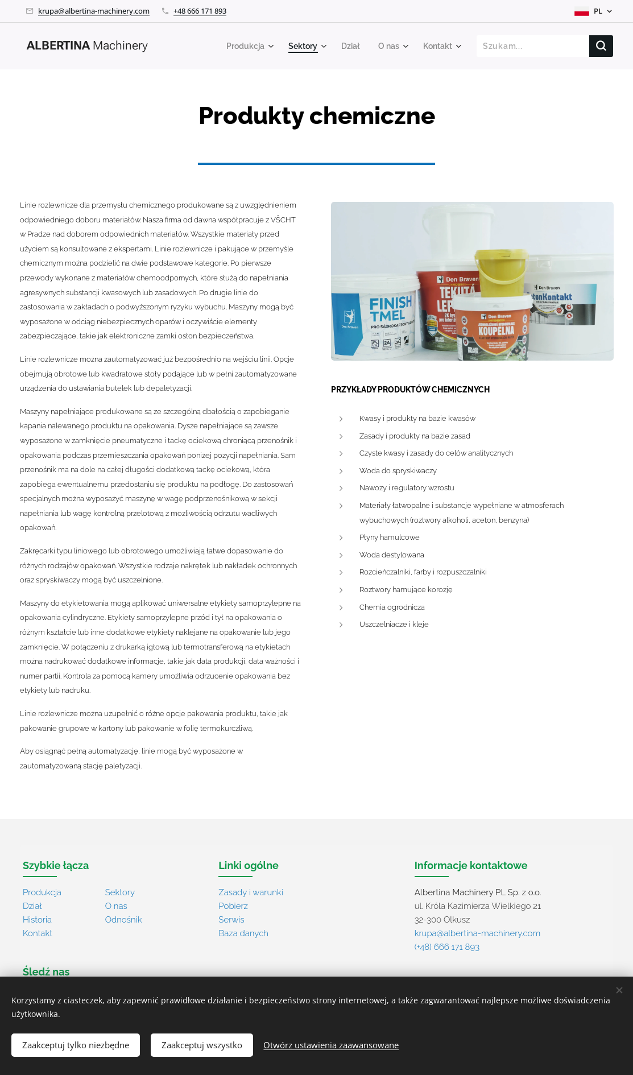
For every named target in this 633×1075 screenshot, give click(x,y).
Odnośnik (123, 920)
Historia (37, 920)
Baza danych (243, 933)
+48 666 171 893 (199, 11)
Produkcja (42, 892)
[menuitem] (244, 46)
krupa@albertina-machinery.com (94, 11)
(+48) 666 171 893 (447, 947)
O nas (116, 906)
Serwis (231, 920)
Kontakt (37, 933)
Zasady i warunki (250, 892)
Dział (32, 906)
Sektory (120, 892)
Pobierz (233, 906)
